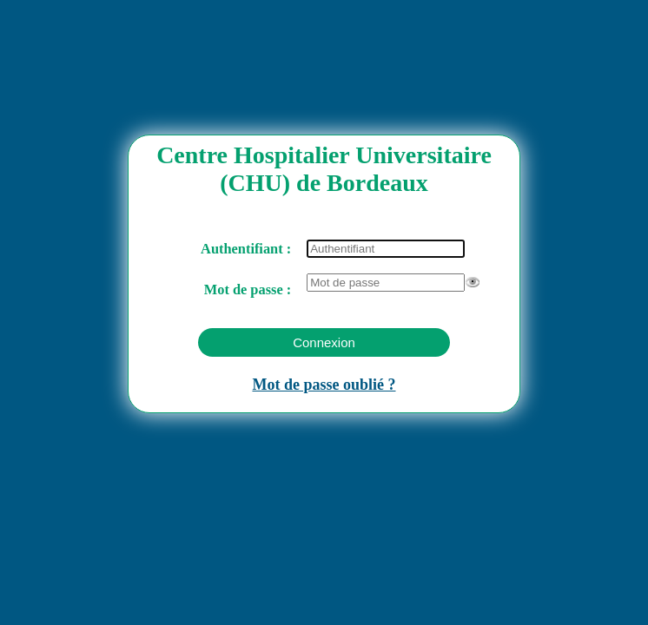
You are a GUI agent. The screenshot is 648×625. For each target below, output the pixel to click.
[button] (324, 342)
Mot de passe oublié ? (323, 384)
